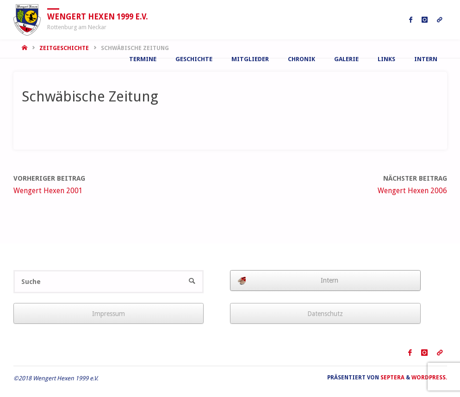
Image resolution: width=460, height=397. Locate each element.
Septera (391, 377)
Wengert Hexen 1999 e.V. (97, 16)
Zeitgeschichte (64, 48)
